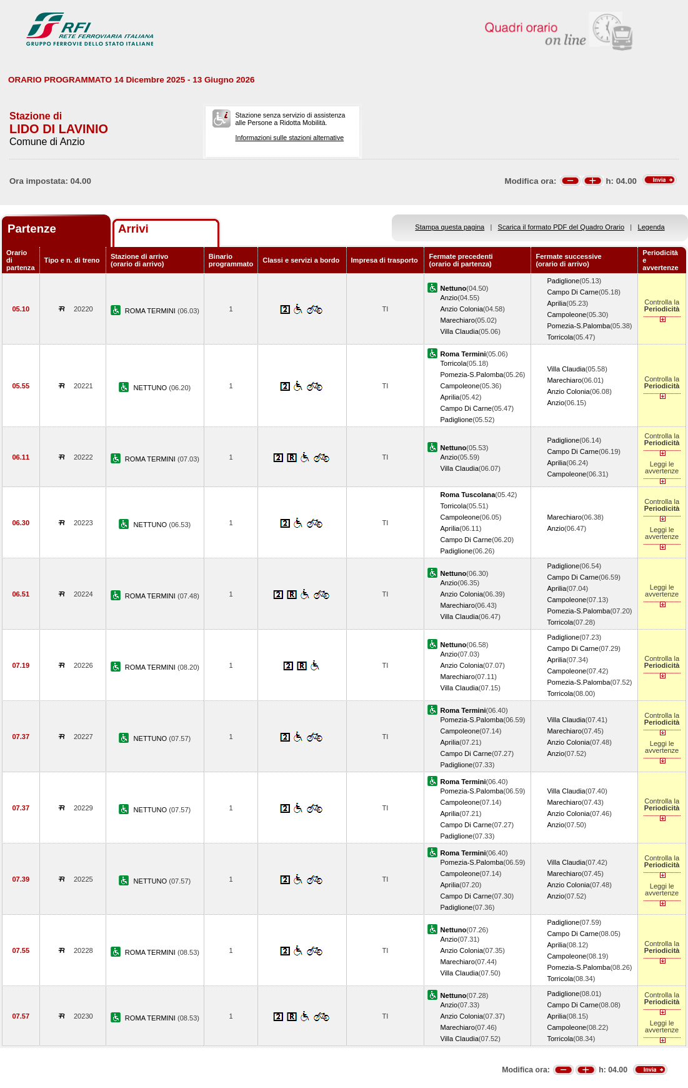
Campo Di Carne (573, 292)
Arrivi (133, 228)
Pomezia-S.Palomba (578, 326)
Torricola (560, 337)
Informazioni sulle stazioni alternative (290, 137)
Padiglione (563, 281)
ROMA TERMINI (151, 311)
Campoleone (566, 314)
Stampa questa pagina (449, 227)
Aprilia (556, 303)
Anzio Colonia (461, 309)
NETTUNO (151, 387)
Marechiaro (457, 320)
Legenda (651, 227)
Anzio (448, 297)
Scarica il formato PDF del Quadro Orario (561, 227)
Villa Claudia (459, 331)
